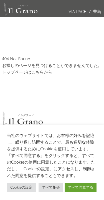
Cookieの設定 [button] (21, 187)
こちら (37, 72)
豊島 (97, 11)
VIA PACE (77, 11)
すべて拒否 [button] (51, 187)
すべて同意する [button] (80, 187)
